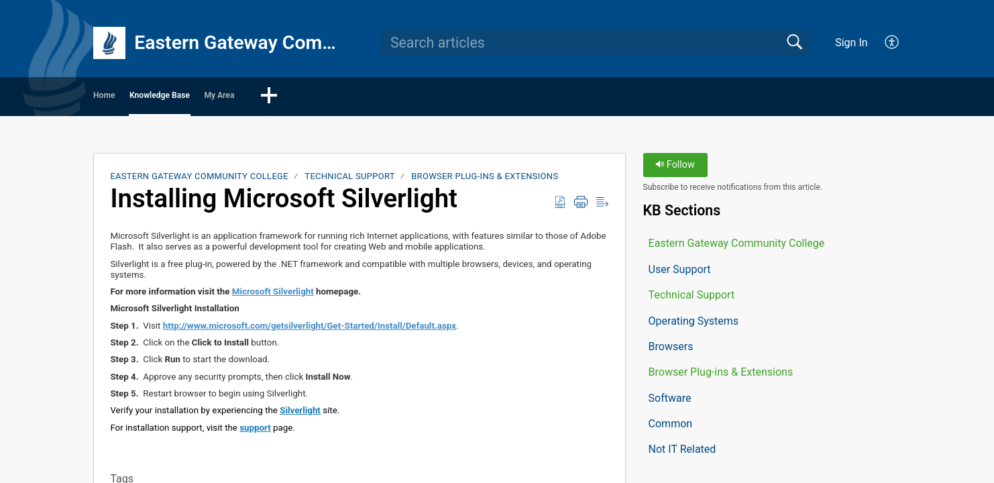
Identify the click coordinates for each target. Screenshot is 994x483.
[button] (892, 43)
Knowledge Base (232, 97)
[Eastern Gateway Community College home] (109, 43)
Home (131, 97)
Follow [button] (675, 169)
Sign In (851, 42)
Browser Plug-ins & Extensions (484, 181)
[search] (596, 43)
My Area (339, 97)
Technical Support (349, 181)
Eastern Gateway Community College (199, 181)
